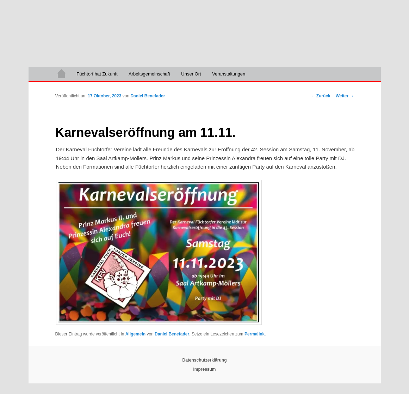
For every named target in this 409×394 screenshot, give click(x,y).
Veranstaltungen (228, 74)
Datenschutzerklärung (204, 360)
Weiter (345, 95)
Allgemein (135, 334)
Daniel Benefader (147, 95)
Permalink (254, 334)
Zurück (320, 95)
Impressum (204, 369)
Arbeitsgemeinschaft (149, 74)
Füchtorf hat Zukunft (96, 74)
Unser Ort (191, 74)
